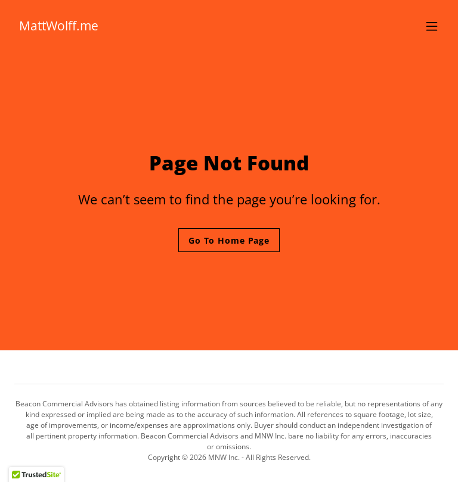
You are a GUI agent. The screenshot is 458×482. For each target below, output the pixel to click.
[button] (432, 26)
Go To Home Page (229, 240)
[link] (58, 26)
